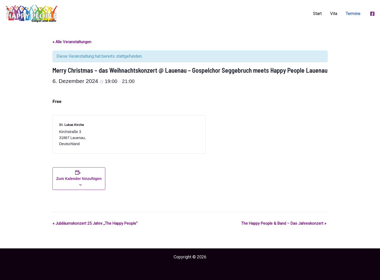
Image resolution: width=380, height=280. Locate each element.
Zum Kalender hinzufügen (79, 178)
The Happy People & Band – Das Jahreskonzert (283, 223)
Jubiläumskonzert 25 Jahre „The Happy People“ (95, 223)
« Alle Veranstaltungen (72, 42)
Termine (353, 13)
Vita (333, 13)
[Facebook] (372, 13)
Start (317, 13)
